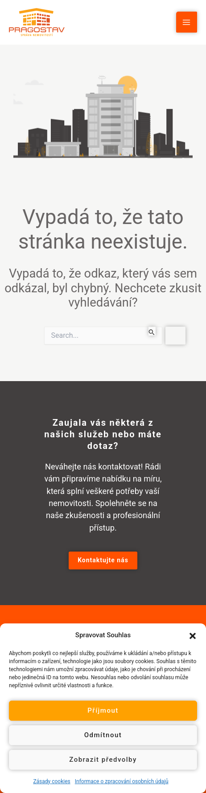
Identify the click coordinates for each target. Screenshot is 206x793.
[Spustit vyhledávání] (151, 331)
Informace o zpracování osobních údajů (122, 781)
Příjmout (102, 710)
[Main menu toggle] (186, 22)
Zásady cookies (51, 781)
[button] (192, 635)
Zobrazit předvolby (103, 760)
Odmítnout (103, 735)
